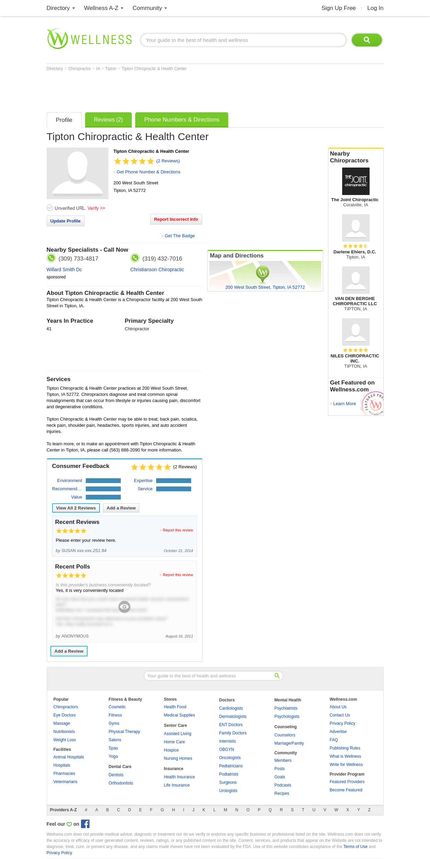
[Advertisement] (172, 90)
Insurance (174, 768)
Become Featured (346, 790)
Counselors (285, 735)
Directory (58, 8)
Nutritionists (64, 731)
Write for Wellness (346, 764)
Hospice (171, 750)
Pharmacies (64, 773)
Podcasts (283, 785)
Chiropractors (66, 707)
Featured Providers (347, 781)
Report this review (178, 530)
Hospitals (62, 765)
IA (98, 68)
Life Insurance (177, 785)
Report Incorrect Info (176, 219)
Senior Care (175, 725)
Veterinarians (66, 781)
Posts (280, 768)
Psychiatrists (286, 708)
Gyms (114, 723)
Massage (62, 723)
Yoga (113, 756)
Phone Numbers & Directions (181, 119)
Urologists (228, 790)
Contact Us (340, 715)
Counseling (286, 726)
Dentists (116, 774)
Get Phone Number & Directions (149, 171)
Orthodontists (121, 783)
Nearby (356, 157)
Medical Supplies (179, 715)
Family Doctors (233, 733)
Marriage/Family (289, 743)
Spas (113, 748)
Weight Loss (65, 739)
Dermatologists (233, 716)
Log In (375, 8)
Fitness (115, 715)
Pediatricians (231, 766)
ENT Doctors (231, 724)
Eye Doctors (65, 715)
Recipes (282, 793)
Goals (280, 777)
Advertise (338, 731)
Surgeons (228, 782)
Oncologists (230, 757)
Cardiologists (231, 708)
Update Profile (65, 221)
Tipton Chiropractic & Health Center (154, 68)
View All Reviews (76, 508)
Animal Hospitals (69, 757)
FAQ (334, 739)
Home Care (174, 742)
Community (147, 8)
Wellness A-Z (101, 8)
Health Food (175, 707)
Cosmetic (117, 707)
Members (283, 760)
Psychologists (287, 716)
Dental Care (120, 766)
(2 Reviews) (168, 160)
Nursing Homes (178, 758)
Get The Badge (180, 235)
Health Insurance (179, 777)
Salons (115, 739)
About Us (338, 707)
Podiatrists (229, 774)
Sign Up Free (339, 8)
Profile (64, 120)
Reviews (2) (108, 120)
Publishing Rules (345, 748)
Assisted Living (177, 733)
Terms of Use (355, 846)
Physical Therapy (124, 731)
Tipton (111, 68)
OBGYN (226, 749)
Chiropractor (80, 68)
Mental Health (288, 700)
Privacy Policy (343, 723)
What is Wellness (345, 756)
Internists (227, 741)
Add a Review (121, 508)
